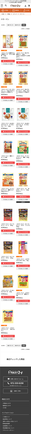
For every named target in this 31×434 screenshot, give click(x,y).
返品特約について (7, 419)
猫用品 (15, 10)
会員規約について (7, 426)
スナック (15, 14)
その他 (26, 10)
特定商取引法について (8, 428)
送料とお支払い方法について (10, 421)
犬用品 (5, 10)
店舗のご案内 (15, 390)
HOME (3, 14)
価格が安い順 (10, 25)
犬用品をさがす (7, 403)
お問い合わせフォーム (15, 378)
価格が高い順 (17, 25)
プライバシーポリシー (8, 430)
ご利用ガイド (6, 417)
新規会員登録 (6, 423)
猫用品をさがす (7, 405)
